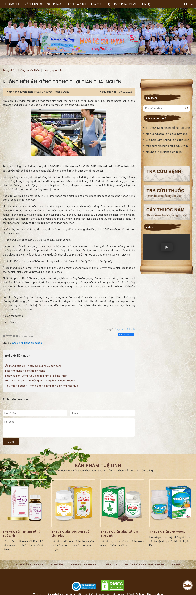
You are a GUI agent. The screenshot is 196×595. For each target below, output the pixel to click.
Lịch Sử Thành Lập (30, 564)
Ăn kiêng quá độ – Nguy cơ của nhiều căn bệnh (33, 365)
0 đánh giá (26, 336)
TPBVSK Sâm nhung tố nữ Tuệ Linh (168, 127)
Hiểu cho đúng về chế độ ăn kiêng (25, 370)
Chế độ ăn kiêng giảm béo (27, 342)
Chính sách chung (82, 564)
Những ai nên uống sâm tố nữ (164, 151)
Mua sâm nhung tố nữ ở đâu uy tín (167, 145)
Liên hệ (175, 564)
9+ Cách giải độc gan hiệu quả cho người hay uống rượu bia (41, 380)
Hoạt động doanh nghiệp (144, 564)
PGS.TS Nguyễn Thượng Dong (51, 91)
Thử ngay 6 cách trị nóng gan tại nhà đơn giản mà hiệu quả (41, 385)
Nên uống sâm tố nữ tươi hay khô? (167, 133)
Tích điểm (56, 564)
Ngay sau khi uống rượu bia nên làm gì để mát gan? (36, 375)
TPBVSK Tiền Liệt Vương (167, 531)
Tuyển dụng (111, 564)
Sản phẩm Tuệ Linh (98, 465)
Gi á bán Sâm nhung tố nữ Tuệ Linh (167, 139)
